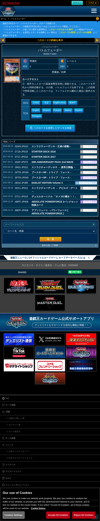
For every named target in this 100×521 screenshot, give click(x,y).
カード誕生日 (14, 431)
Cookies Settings (14, 515)
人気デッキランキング (18, 451)
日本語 (36, 103)
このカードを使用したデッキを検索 (75, 32)
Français (57, 110)
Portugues (36, 116)
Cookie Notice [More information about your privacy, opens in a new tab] (38, 508)
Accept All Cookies (58, 515)
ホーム (3, 19)
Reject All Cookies (83, 515)
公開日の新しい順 (16, 418)
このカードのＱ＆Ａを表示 (61, 29)
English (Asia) (59, 103)
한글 (46, 103)
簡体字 (72, 103)
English (36, 110)
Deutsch (46, 110)
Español (78, 110)
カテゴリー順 (14, 425)
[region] (50, 504)
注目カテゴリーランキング (20, 458)
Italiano (68, 110)
